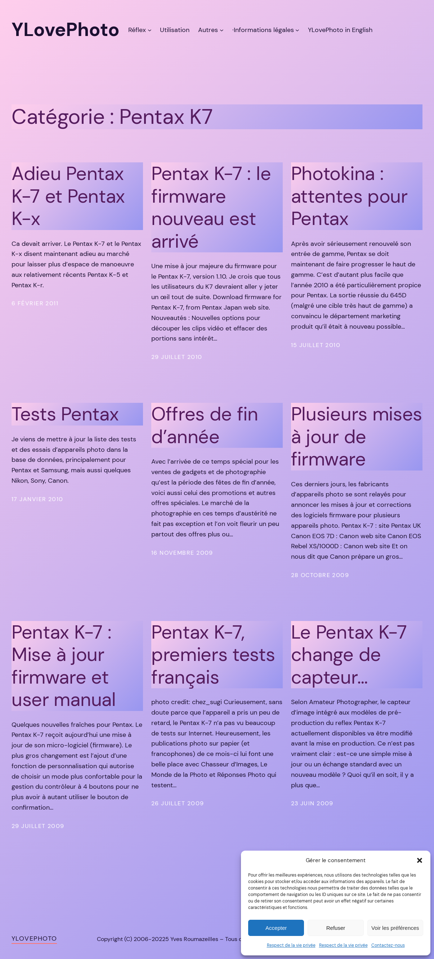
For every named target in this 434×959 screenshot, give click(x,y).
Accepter (276, 928)
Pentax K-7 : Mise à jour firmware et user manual (64, 666)
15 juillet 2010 (316, 345)
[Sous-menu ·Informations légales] (297, 30)
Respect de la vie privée (291, 945)
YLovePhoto (34, 938)
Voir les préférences (395, 928)
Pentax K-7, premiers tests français (213, 654)
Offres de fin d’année (204, 425)
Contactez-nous (388, 945)
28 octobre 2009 (320, 575)
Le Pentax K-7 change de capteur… (349, 654)
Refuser (335, 928)
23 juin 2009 (312, 803)
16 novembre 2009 (182, 553)
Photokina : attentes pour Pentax (349, 196)
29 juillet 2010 (176, 357)
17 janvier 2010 (37, 499)
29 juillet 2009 (38, 826)
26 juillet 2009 (177, 803)
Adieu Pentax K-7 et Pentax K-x (68, 196)
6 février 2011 (35, 303)
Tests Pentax (65, 414)
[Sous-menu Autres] (222, 30)
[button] (419, 860)
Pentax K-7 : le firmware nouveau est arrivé (211, 207)
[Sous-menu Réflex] (150, 30)
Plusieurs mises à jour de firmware (356, 436)
